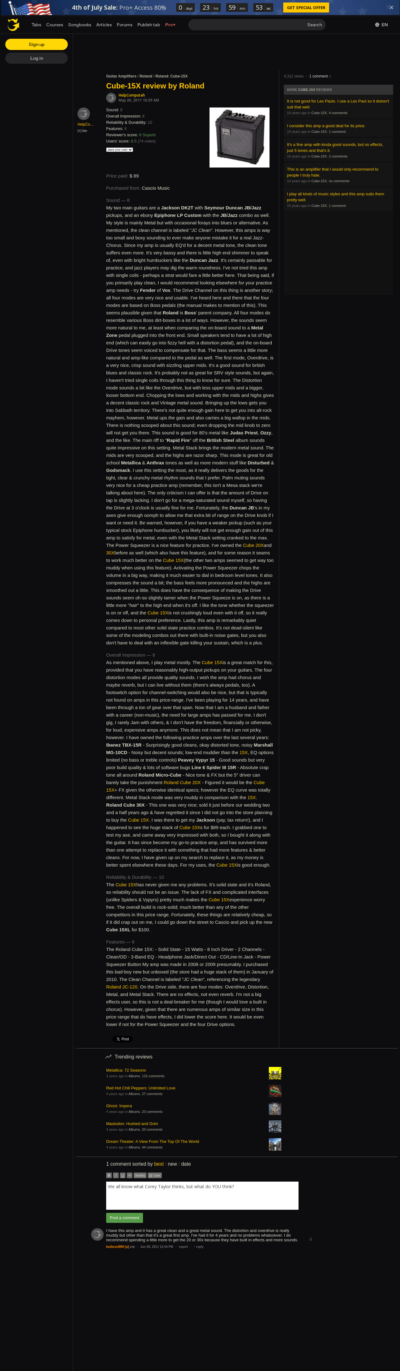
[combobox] (202, 1196)
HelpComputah (132, 95)
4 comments (338, 113)
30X (110, 552)
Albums (134, 1076)
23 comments (152, 1111)
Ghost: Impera (119, 1105)
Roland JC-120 (121, 986)
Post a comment (124, 1217)
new (172, 1164)
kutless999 (115, 1246)
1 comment (318, 76)
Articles (104, 24)
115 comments (153, 1076)
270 (132, 1246)
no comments (339, 181)
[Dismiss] (392, 8)
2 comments (338, 156)
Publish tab (148, 24)
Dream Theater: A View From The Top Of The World (152, 1141)
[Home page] (13, 24)
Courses (54, 24)
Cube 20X (253, 545)
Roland (146, 76)
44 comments (152, 1147)
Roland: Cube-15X (172, 76)
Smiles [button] (140, 1175)
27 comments (152, 1094)
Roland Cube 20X (182, 782)
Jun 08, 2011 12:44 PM (156, 1246)
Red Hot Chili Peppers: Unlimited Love (140, 1088)
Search (314, 24)
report (183, 1246)
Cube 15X (173, 560)
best (159, 1164)
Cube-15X (306, 90)
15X (244, 752)
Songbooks (79, 24)
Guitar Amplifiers (121, 76)
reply (199, 1246)
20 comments (152, 1129)
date (186, 1164)
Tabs (36, 24)
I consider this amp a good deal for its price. (326, 125)
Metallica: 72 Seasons (126, 1070)
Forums (124, 24)
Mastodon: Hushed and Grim (132, 1123)
